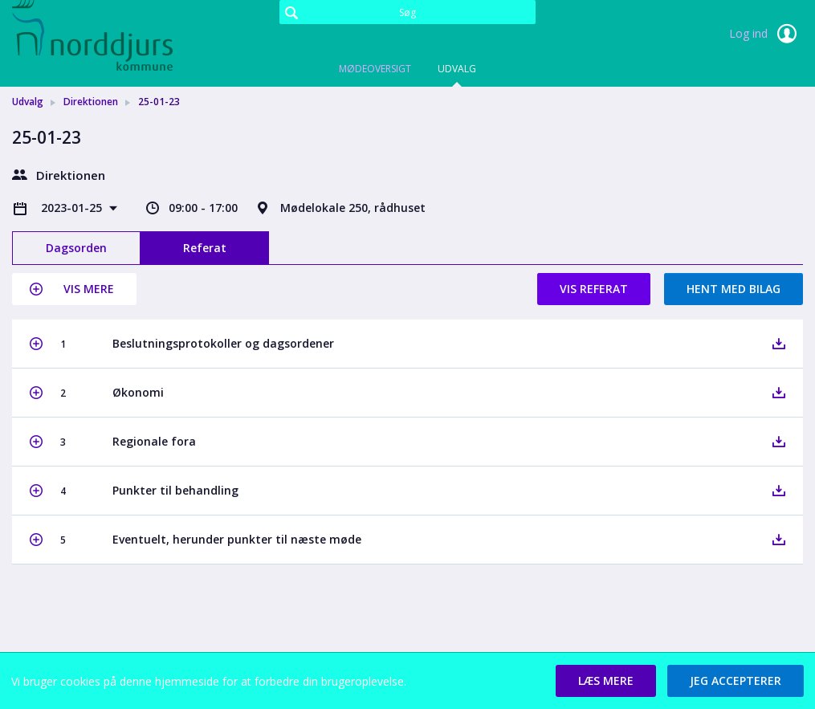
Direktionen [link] (90, 101)
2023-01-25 (73, 207)
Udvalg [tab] (457, 68)
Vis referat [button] (594, 288)
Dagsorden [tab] (76, 247)
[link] (92, 35)
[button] (74, 289)
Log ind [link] (766, 34)
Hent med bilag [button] (733, 288)
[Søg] (407, 12)
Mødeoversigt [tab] (375, 68)
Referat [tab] (204, 247)
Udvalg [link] (27, 101)
